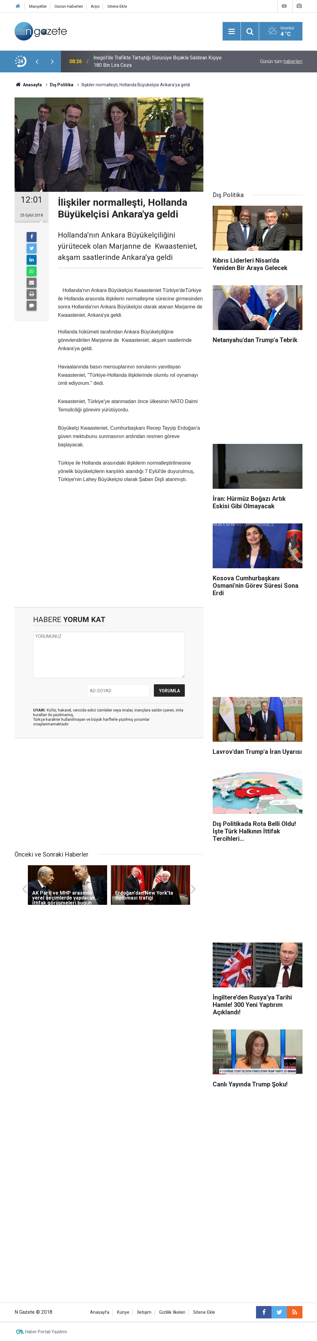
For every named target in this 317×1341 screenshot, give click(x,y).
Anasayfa (99, 1312)
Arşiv (95, 6)
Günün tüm (281, 61)
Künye (123, 1312)
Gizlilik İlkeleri (172, 1312)
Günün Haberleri (68, 6)
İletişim (144, 1312)
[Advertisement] (109, 554)
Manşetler (38, 6)
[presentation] (37, 61)
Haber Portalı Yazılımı (46, 1331)
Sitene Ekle (117, 6)
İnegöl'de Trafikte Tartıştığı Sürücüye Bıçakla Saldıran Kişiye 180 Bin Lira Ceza (157, 61)
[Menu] (231, 31)
